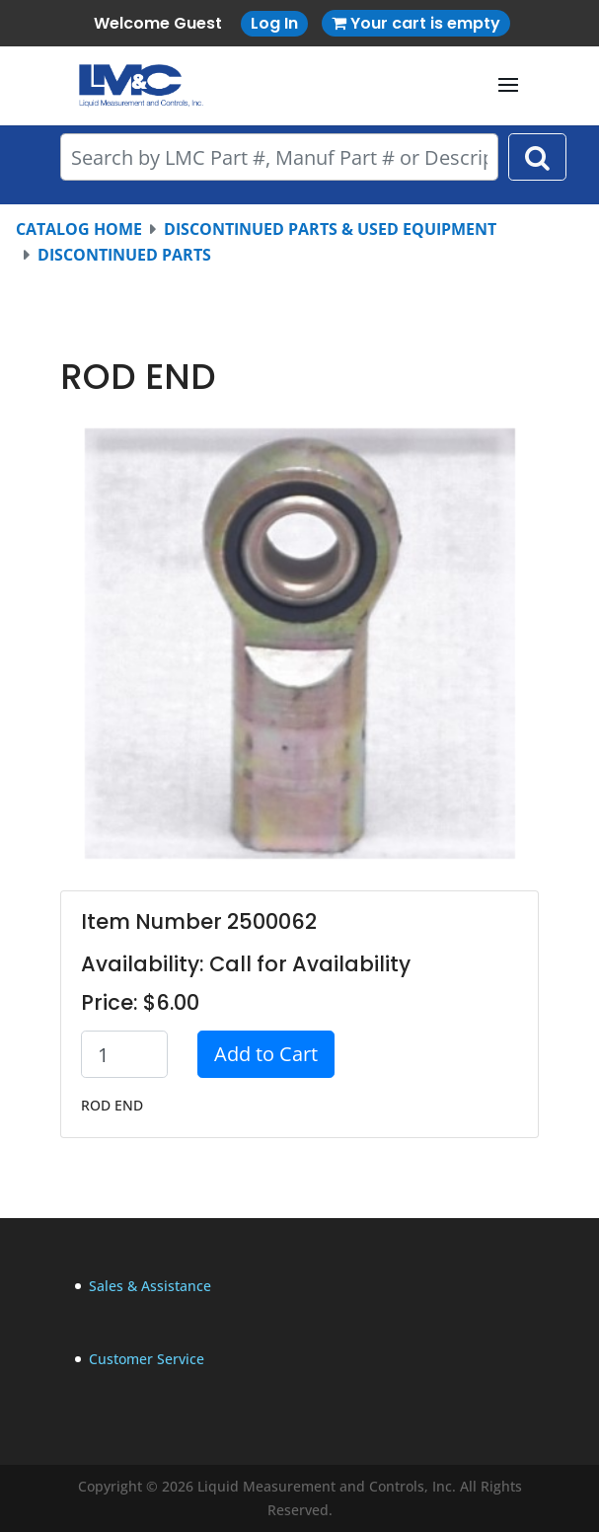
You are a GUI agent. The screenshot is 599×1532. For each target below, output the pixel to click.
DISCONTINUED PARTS (124, 255)
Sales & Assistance (150, 1285)
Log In (274, 23)
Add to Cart (266, 1053)
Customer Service (146, 1358)
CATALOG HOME (79, 229)
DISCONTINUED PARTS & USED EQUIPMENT (330, 229)
